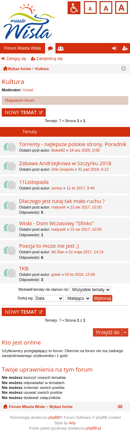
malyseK (58, 207)
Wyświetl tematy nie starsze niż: (64, 289)
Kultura (13, 81)
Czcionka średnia (105, 6)
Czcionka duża (121, 6)
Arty (72, 423)
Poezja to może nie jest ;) (49, 246)
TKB (23, 268)
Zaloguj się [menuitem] (116, 49)
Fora (51, 49)
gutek (56, 274)
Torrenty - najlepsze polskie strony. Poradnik (73, 144)
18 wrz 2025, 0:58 (84, 150)
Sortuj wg (41, 298)
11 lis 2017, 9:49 (81, 188)
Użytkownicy (62, 49)
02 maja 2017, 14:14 (86, 252)
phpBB (54, 417)
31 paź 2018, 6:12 (93, 169)
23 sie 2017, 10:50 (86, 207)
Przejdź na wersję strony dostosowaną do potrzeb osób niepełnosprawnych (74, 7)
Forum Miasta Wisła (22, 48)
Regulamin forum (19, 100)
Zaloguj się (16, 58)
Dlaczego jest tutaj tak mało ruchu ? (62, 201)
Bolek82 (58, 150)
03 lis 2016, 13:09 (80, 274)
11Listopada (34, 182)
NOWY (21, 112)
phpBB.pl (93, 428)
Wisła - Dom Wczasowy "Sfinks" (56, 223)
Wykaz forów (60, 407)
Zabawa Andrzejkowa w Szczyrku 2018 (65, 163)
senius (56, 188)
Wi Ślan (57, 252)
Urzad (28, 90)
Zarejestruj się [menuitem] (126, 49)
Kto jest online (21, 342)
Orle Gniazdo (62, 169)
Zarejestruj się (49, 58)
